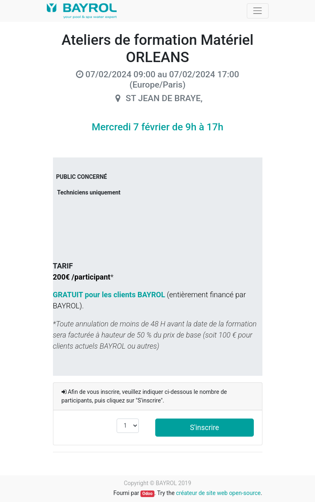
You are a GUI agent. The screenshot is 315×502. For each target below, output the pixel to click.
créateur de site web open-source (218, 493)
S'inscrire (204, 427)
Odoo (147, 493)
